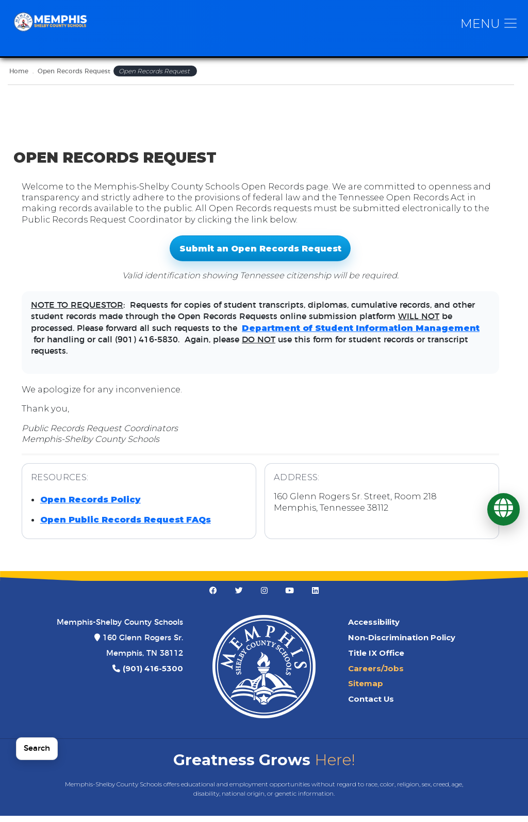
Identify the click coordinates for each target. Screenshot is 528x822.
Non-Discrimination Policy (401, 644)
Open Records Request (74, 77)
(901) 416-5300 (153, 674)
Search (37, 748)
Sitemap (365, 689)
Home (18, 77)
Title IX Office (376, 659)
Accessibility (374, 628)
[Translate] (503, 509)
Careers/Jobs (376, 674)
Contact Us (371, 705)
